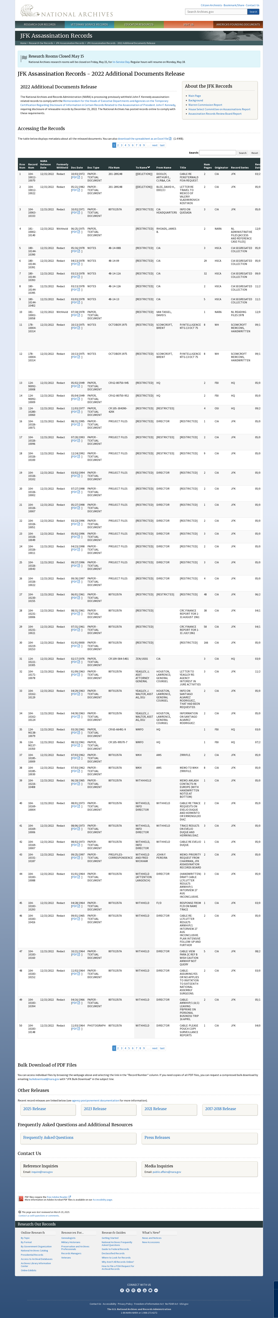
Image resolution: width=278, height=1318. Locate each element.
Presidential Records (32, 1254)
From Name (163, 167)
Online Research (33, 1232)
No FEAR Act (171, 1303)
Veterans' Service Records (89, 24)
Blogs (150, 1290)
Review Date (259, 165)
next (155, 145)
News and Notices (152, 1238)
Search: (194, 152)
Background (195, 100)
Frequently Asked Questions (48, 1137)
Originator (221, 167)
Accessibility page (102, 1199)
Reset (255, 153)
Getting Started (110, 1238)
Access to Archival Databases (36, 1259)
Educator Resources (139, 24)
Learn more (246, 1311)
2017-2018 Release (220, 1109)
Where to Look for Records (116, 1257)
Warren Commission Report (205, 104)
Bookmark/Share (234, 5)
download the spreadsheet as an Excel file (143, 138)
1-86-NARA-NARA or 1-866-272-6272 (139, 1312)
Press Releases (157, 1137)
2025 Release (34, 1109)
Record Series (240, 167)
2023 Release (95, 1109)
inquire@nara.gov (42, 1172)
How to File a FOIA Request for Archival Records (118, 1267)
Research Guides (114, 1232)
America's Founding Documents (238, 24)
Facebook (122, 1290)
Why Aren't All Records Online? (118, 1261)
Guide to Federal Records (115, 1249)
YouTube (145, 1290)
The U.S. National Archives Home (66, 10)
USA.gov (184, 1303)
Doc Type (93, 167)
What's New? (151, 1232)
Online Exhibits (28, 1270)
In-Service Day (121, 62)
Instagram (133, 1290)
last (162, 145)
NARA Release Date (45, 164)
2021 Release (155, 1109)
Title (183, 167)
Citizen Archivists (211, 5)
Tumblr (139, 1290)
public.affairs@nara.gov (167, 1172)
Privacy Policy (125, 1303)
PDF (74, 177)
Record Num (32, 165)
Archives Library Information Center (36, 1265)
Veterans (66, 1257)
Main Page (194, 95)
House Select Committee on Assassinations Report (219, 109)
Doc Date (77, 167)
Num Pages (208, 165)
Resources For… (72, 1232)
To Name (143, 167)
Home (23, 43)
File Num (114, 167)
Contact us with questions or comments (39, 1215)
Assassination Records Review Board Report (215, 113)
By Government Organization (36, 1246)
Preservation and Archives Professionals (75, 1248)
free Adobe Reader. (59, 1197)
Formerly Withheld (62, 165)
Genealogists (68, 1238)
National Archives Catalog (34, 1250)
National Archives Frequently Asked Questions (117, 1244)
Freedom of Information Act (149, 1303)
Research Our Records (40, 24)
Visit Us (189, 24)
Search (253, 11)
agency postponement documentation (95, 1100)
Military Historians (70, 1242)
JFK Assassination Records (70, 43)
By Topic (25, 1238)
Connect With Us (139, 1284)
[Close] (274, 1285)
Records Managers (71, 1253)
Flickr (156, 1290)
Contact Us (252, 5)
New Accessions (151, 1242)
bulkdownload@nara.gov (44, 1079)
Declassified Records (113, 1253)
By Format (26, 1242)
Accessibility (109, 1303)
